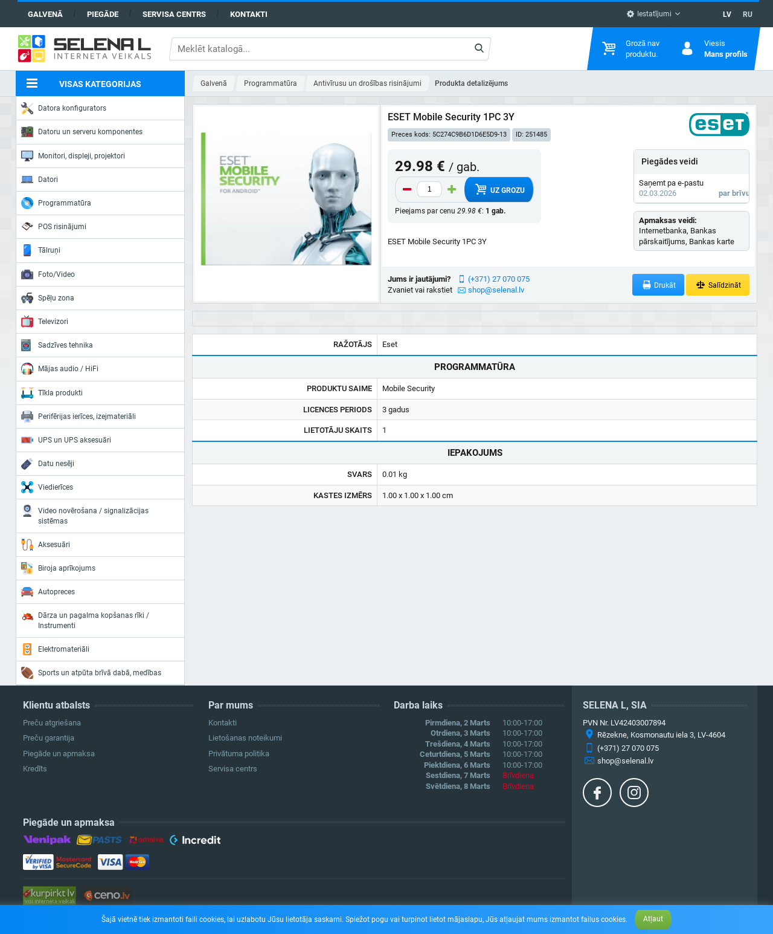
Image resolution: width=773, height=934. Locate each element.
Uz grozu (499, 189)
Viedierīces (47, 487)
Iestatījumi (649, 14)
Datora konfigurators (63, 108)
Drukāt (658, 285)
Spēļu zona (47, 298)
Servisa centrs (174, 14)
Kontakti (249, 14)
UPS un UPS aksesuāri (66, 440)
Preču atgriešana (52, 722)
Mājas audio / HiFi (59, 369)
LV (727, 14)
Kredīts (35, 768)
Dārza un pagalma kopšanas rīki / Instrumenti (85, 619)
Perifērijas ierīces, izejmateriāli (78, 416)
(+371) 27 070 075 (499, 279)
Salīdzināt (717, 285)
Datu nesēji (47, 464)
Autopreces (48, 592)
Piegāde (102, 14)
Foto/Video (48, 274)
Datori (39, 180)
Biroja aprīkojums (58, 568)
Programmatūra (56, 203)
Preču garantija (48, 737)
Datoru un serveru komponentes (82, 132)
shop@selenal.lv (496, 289)
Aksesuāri (45, 545)
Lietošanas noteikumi (245, 737)
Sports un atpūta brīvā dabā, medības (91, 673)
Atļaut (653, 919)
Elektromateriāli (55, 649)
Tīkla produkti (52, 393)
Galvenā (45, 14)
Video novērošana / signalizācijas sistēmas (85, 515)
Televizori (44, 322)
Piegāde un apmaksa (59, 753)
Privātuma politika (238, 753)
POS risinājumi (53, 226)
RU (747, 14)
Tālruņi (40, 250)
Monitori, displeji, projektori (73, 156)
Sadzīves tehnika (57, 345)
